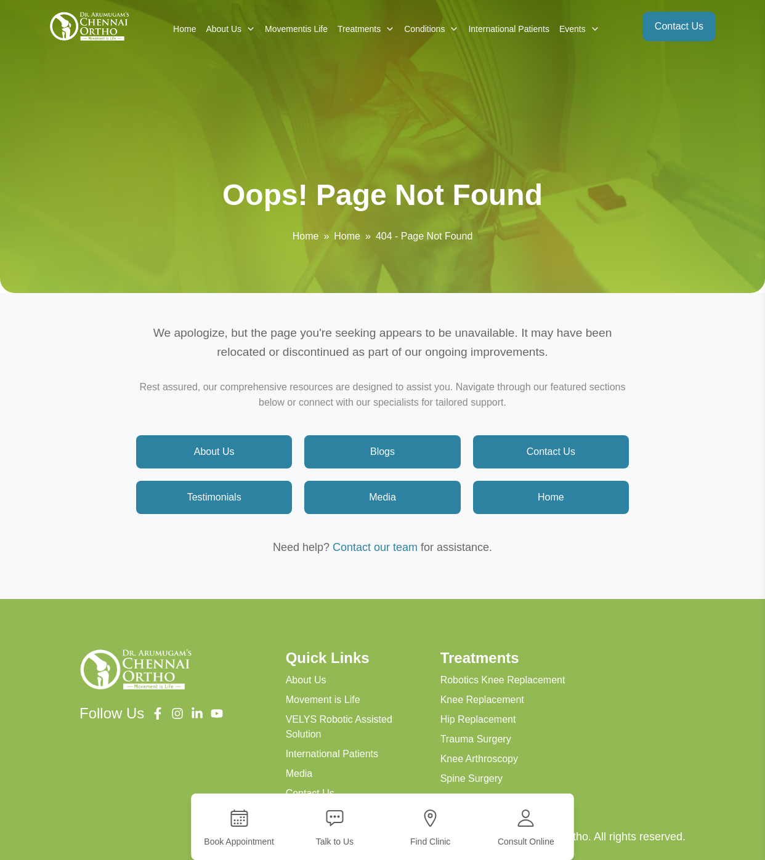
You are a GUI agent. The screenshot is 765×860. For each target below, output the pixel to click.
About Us (230, 29)
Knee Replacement (482, 699)
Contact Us (679, 26)
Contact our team (375, 547)
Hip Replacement (478, 719)
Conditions (431, 29)
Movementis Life (296, 29)
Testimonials (214, 497)
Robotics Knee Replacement (502, 680)
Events (579, 29)
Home (184, 29)
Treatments (366, 29)
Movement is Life (323, 699)
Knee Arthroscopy (479, 759)
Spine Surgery (471, 778)
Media (382, 497)
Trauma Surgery (475, 739)
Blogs (382, 451)
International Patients (508, 29)
